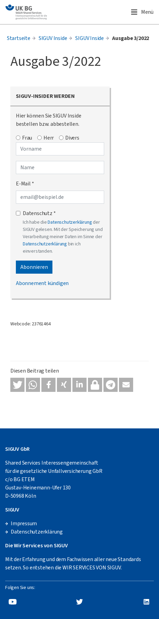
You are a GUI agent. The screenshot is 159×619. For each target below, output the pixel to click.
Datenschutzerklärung (70, 222)
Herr (48, 138)
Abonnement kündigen (42, 283)
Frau (27, 138)
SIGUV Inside (53, 38)
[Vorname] (60, 148)
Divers (72, 138)
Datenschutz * (39, 213)
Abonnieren (34, 267)
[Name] (60, 167)
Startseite (18, 38)
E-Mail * (25, 183)
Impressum (24, 523)
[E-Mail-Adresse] (60, 197)
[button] (17, 385)
